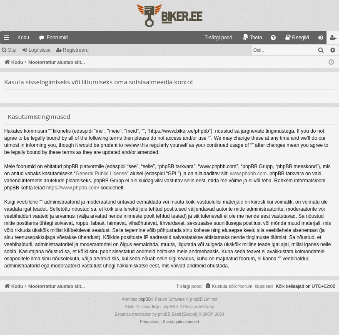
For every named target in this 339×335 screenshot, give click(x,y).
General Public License (101, 173)
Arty (155, 307)
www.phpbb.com (248, 173)
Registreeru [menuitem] (334, 39)
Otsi (11, 50)
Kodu (23, 37)
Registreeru (76, 50)
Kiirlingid (7, 39)
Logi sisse (39, 50)
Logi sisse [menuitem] (322, 39)
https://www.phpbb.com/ (72, 188)
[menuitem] (214, 37)
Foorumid (57, 37)
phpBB (144, 299)
